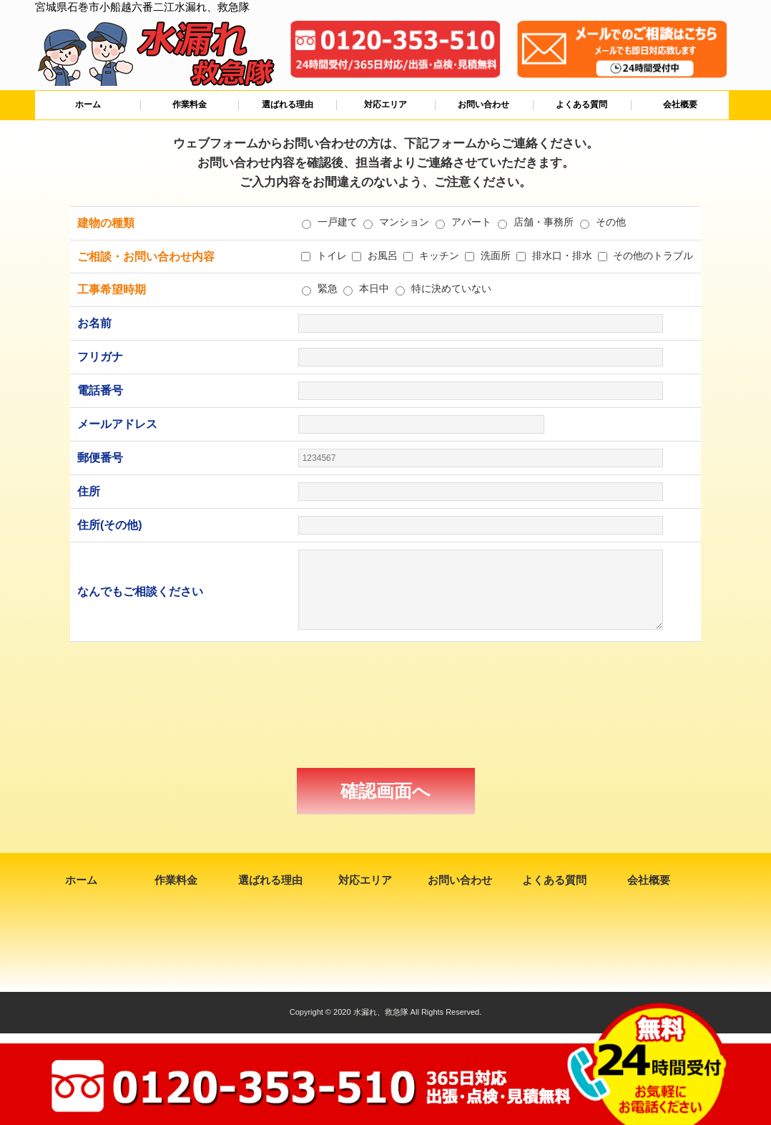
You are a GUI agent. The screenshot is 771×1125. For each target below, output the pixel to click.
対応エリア (385, 104)
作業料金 (189, 104)
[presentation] (385, 705)
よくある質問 (581, 104)
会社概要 (680, 104)
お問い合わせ (483, 104)
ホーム (88, 104)
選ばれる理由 (287, 104)
